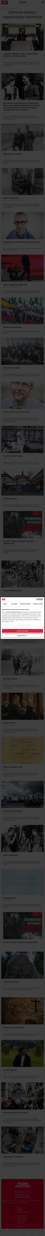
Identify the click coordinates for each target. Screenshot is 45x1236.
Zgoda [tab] (5, 604)
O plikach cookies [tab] (38, 604)
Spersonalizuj (22, 635)
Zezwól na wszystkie (22, 631)
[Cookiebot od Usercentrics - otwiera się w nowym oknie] (36, 599)
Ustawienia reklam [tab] (25, 604)
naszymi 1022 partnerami (13, 612)
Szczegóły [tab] (14, 604)
